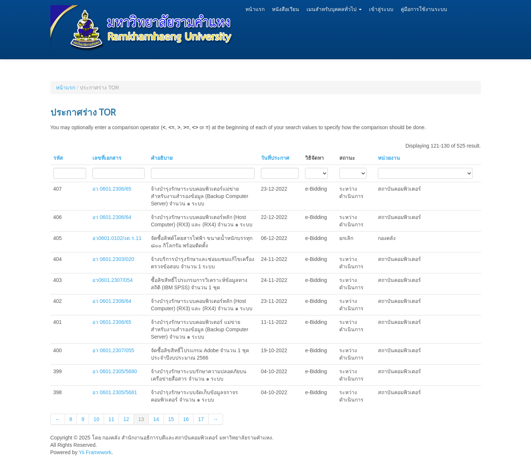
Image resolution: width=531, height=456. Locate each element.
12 (126, 419)
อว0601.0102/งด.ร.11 (116, 238)
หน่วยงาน (389, 158)
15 (171, 419)
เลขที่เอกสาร (106, 158)
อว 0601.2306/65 (111, 189)
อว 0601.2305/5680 (114, 371)
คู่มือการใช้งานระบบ (424, 9)
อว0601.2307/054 (112, 280)
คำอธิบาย (162, 158)
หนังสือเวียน (285, 9)
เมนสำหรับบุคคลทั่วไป (334, 9)
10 (96, 419)
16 (186, 419)
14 (156, 419)
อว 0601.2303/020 (113, 259)
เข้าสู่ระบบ (381, 9)
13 (141, 419)
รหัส (58, 158)
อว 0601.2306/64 (111, 217)
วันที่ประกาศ (275, 158)
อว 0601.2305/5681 (114, 392)
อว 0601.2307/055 (113, 350)
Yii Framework (95, 452)
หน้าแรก (255, 9)
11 (111, 419)
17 (201, 419)
